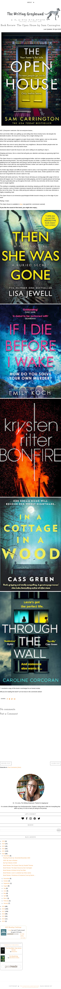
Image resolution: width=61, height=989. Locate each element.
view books (23, 937)
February (6, 901)
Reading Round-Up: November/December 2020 (16, 858)
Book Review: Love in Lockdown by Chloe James (17, 873)
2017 (3, 911)
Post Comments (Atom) (14, 767)
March (5, 898)
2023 (3, 846)
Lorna (9, 930)
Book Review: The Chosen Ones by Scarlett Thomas (18, 865)
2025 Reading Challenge (13, 927)
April (5, 896)
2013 (3, 921)
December (7, 856)
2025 (3, 841)
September (7, 883)
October (6, 881)
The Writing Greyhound (29, 986)
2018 (3, 909)
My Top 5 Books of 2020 (10, 863)
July (5, 888)
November (7, 878)
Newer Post (5, 763)
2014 (3, 919)
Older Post (55, 763)
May (5, 893)
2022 (3, 848)
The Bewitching (13, 956)
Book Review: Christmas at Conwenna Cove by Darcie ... (19, 875)
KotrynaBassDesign (30, 987)
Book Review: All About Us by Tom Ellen (14, 870)
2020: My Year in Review (10, 860)
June (5, 891)
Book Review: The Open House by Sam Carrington (17, 868)
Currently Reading (11, 945)
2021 (3, 851)
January (6, 903)
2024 (3, 843)
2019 (3, 906)
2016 (3, 914)
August (6, 886)
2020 (3, 853)
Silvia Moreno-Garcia (14, 957)
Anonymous (14, 951)
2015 (3, 916)
